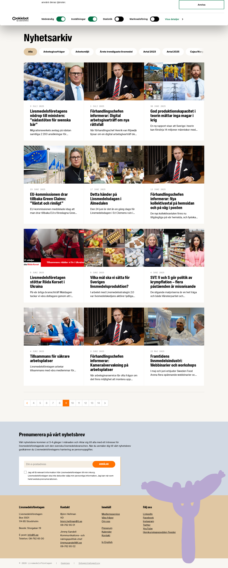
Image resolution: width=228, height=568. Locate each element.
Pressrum (107, 528)
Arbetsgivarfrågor (54, 51)
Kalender (107, 531)
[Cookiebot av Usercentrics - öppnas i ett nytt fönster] (20, 43)
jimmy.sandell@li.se (71, 542)
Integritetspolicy (89, 563)
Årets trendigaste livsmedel (116, 51)
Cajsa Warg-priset (200, 51)
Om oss (106, 521)
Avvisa (201, 29)
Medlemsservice (111, 514)
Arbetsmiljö (82, 51)
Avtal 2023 (149, 51)
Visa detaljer (172, 43)
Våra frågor (108, 517)
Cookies (65, 563)
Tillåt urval (202, 18)
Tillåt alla (201, 8)
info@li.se (33, 535)
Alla (30, 51)
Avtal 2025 (173, 51)
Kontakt (106, 535)
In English (107, 542)
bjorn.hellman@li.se (71, 521)
